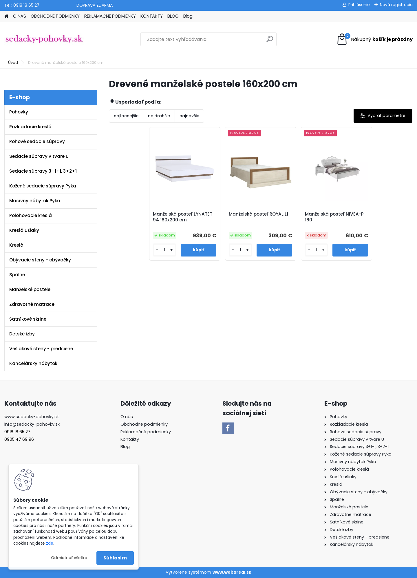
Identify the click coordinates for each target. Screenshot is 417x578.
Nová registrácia (396, 5)
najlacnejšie (126, 116)
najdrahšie (159, 116)
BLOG (173, 16)
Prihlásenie (359, 5)
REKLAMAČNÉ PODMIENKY (110, 16)
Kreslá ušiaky (24, 230)
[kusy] (164, 250)
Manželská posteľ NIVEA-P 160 (334, 217)
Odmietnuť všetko (69, 558)
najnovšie (189, 116)
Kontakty (129, 439)
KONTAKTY (151, 16)
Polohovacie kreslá (30, 215)
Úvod (13, 62)
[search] (269, 41)
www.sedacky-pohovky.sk (31, 417)
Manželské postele (29, 289)
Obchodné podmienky (144, 424)
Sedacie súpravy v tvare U (39, 156)
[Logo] (44, 39)
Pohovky (18, 112)
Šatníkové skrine (27, 319)
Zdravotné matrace (31, 304)
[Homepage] (6, 16)
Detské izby (22, 334)
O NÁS (19, 16)
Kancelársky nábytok (33, 363)
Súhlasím (115, 557)
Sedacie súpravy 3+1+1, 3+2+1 (43, 171)
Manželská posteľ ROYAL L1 (258, 214)
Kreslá (16, 245)
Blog (188, 16)
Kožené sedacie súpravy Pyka (42, 186)
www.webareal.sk (232, 572)
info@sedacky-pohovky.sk (32, 424)
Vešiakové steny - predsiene (41, 349)
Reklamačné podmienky (145, 432)
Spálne (17, 275)
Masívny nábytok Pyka (34, 201)
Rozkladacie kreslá (30, 127)
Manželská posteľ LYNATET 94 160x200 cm (182, 217)
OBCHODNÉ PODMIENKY (55, 16)
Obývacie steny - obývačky (40, 260)
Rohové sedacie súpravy (37, 141)
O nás (126, 417)
